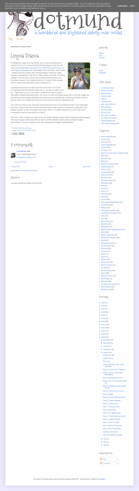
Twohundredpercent (108, 121)
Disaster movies (106, 180)
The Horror (107, 361)
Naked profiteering (107, 235)
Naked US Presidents (108, 238)
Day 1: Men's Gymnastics (112, 429)
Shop (101, 56)
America (104, 139)
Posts (103, 459)
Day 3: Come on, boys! (111, 422)
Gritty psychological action (110, 202)
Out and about (106, 246)
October (106, 346)
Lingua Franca (108, 358)
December (107, 340)
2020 (103, 303)
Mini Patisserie (106, 107)
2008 (103, 337)
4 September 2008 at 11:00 (26, 157)
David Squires (106, 93)
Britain (103, 161)
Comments (105, 463)
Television (104, 281)
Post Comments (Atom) (28, 171)
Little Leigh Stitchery (108, 104)
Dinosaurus (105, 177)
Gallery (101, 53)
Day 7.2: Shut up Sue (110, 404)
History (103, 208)
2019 (103, 306)
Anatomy (104, 142)
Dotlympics (105, 183)
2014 (103, 318)
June (105, 442)
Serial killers (105, 262)
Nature (103, 240)
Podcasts (104, 251)
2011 (103, 328)
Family (103, 188)
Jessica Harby (106, 96)
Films (103, 191)
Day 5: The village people (112, 413)
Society (103, 268)
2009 (103, 334)
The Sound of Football (109, 118)
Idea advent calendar (108, 210)
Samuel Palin (105, 112)
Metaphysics (105, 227)
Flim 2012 (104, 194)
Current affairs (26, 130)
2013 (103, 321)
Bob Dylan (104, 158)
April (105, 445)
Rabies (103, 257)
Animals (104, 147)
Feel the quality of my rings (112, 435)
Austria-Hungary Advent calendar (112, 153)
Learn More (122, 6)
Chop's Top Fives (107, 91)
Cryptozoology (106, 167)
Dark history (105, 175)
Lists (102, 218)
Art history (104, 150)
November (107, 343)
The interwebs (106, 287)
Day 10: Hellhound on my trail (113, 391)
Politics (103, 254)
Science (104, 259)
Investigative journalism (109, 213)
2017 (103, 309)
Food (103, 197)
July (105, 439)
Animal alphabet (106, 145)
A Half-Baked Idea (107, 88)
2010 (103, 331)
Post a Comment (20, 162)
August (106, 352)
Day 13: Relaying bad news (112, 378)
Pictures (104, 248)
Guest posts (105, 205)
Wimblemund (105, 289)
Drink (103, 186)
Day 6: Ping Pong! (109, 410)
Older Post (86, 167)
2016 (103, 312)
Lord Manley (21, 151)
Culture (19, 130)
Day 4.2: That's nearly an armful (114, 416)
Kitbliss (103, 99)
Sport (34, 130)
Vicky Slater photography (110, 123)
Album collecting (107, 137)
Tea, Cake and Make (108, 115)
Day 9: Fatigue (108, 394)
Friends (103, 199)
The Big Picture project (109, 284)
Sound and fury (106, 270)
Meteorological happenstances (112, 229)
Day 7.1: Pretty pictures (111, 407)
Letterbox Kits (106, 102)
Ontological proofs (107, 243)
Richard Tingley (106, 110)
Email (101, 71)
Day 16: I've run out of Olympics (114, 369)
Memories (104, 224)
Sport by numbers (107, 276)
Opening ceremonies (110, 432)
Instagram (102, 73)
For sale (20, 38)
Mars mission (105, 221)
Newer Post (15, 167)
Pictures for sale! (109, 355)
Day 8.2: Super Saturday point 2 (114, 397)
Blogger (102, 479)
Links (103, 216)
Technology (105, 279)
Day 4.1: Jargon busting (111, 419)
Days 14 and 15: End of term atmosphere (113, 374)
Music (103, 232)
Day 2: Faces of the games (112, 425)
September (107, 349)
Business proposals (108, 164)
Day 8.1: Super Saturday (111, 400)
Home (51, 167)
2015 (103, 315)
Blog (10, 38)
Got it (132, 6)
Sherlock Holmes (107, 265)
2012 (103, 325)
